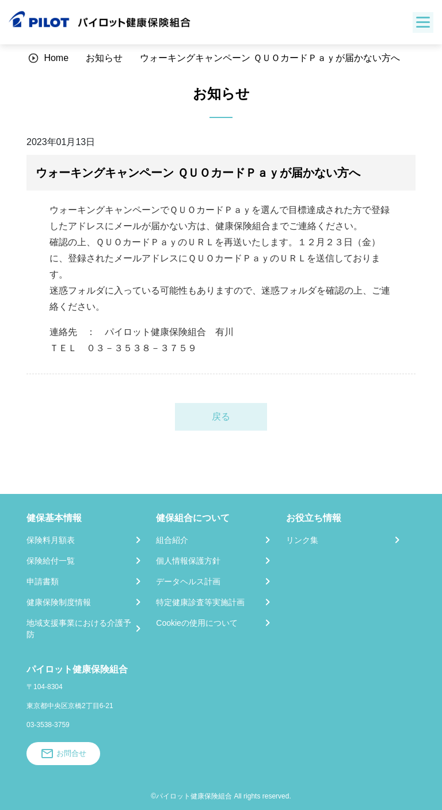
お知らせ (104, 58)
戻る (221, 416)
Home (56, 58)
